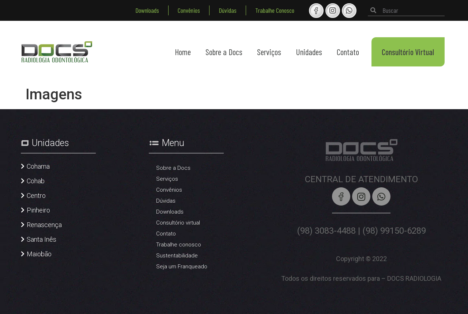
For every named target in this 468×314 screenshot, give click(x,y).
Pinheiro (38, 210)
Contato (348, 52)
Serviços (269, 52)
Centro (36, 195)
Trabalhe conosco (178, 244)
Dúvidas (228, 10)
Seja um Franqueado (181, 266)
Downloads (147, 10)
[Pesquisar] (373, 10)
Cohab (36, 181)
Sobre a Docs (223, 52)
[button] (35, 170)
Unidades (309, 52)
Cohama (38, 166)
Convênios (189, 10)
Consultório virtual (178, 222)
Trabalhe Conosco (274, 10)
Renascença (44, 225)
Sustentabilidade (177, 255)
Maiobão (39, 254)
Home (183, 52)
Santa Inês (41, 239)
